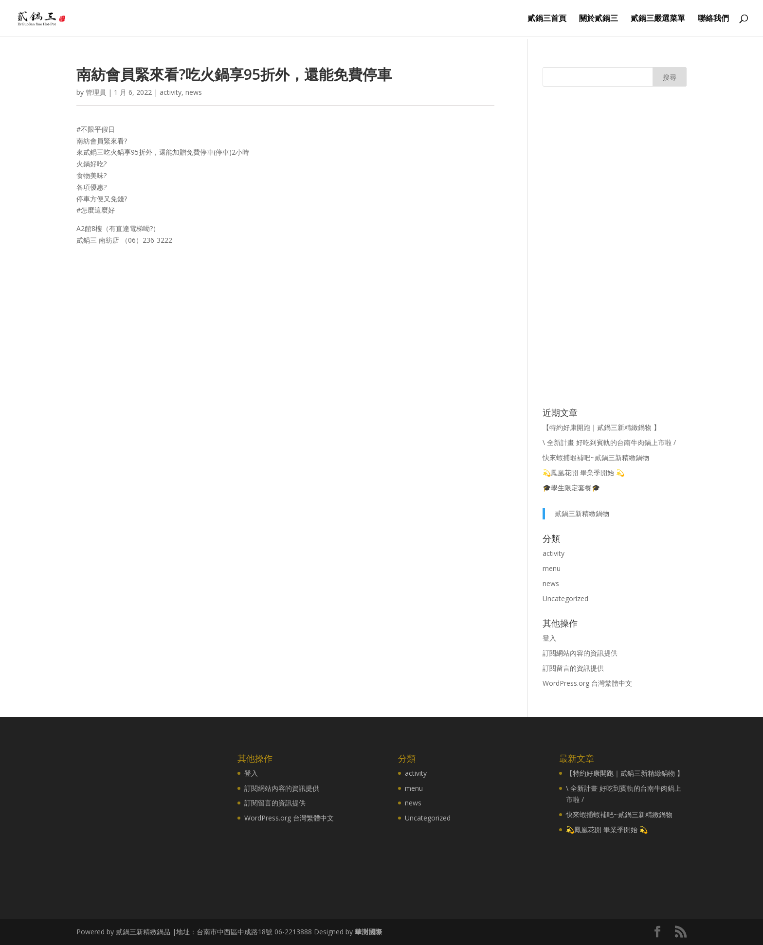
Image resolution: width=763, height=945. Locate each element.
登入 (549, 637)
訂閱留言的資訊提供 (573, 668)
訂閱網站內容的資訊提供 (580, 653)
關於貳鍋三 (598, 19)
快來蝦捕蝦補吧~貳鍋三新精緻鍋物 (596, 457)
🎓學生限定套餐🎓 (571, 487)
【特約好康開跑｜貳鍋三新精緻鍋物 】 (601, 427)
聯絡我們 (713, 19)
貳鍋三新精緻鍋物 (582, 513)
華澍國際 (368, 931)
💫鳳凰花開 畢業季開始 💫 (583, 472)
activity (171, 92)
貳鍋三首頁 (546, 19)
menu (552, 568)
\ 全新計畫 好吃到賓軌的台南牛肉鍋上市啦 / (609, 442)
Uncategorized (565, 598)
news (193, 92)
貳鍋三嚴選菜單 (658, 19)
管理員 (96, 92)
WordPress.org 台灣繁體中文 (587, 683)
